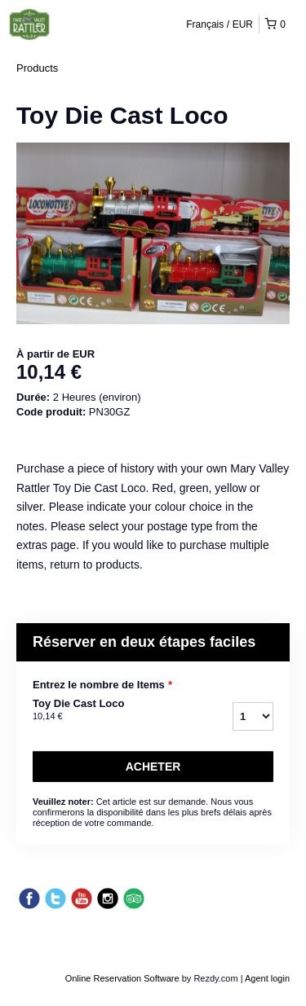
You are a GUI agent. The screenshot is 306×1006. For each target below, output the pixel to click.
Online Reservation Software (122, 978)
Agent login (267, 978)
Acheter (153, 766)
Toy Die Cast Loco (105, 710)
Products (37, 68)
